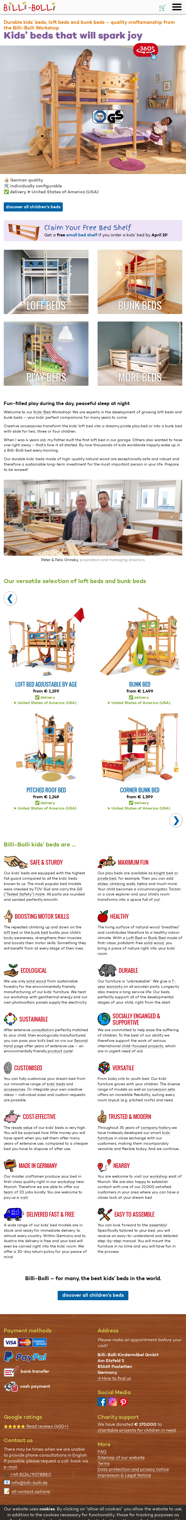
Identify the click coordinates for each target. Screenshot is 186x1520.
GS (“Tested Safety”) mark (43, 892)
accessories (14, 1089)
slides (103, 883)
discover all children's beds (33, 206)
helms (142, 883)
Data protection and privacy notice (133, 1469)
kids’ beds (56, 1084)
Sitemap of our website (121, 1457)
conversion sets (161, 1089)
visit (24, 1197)
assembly (157, 1225)
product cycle (60, 1051)
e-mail (10, 1466)
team (8, 1192)
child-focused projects (142, 1045)
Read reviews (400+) (36, 1426)
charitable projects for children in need (137, 1430)
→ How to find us (114, 1378)
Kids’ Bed (42, 412)
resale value (21, 1127)
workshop (66, 1181)
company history (156, 1127)
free (47, 1240)
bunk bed (39, 932)
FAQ (102, 1451)
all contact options (31, 1491)
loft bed (11, 932)
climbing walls (122, 883)
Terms (104, 1463)
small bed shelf (81, 234)
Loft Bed (134, 937)
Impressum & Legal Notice (124, 1475)
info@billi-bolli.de (29, 1482)
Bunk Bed (157, 937)
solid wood (154, 942)
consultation (42, 1029)
